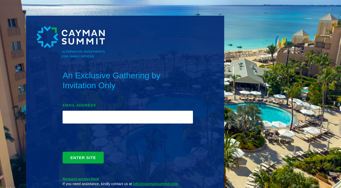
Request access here (81, 179)
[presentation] (102, 139)
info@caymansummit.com (155, 184)
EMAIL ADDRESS (79, 105)
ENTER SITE (83, 157)
